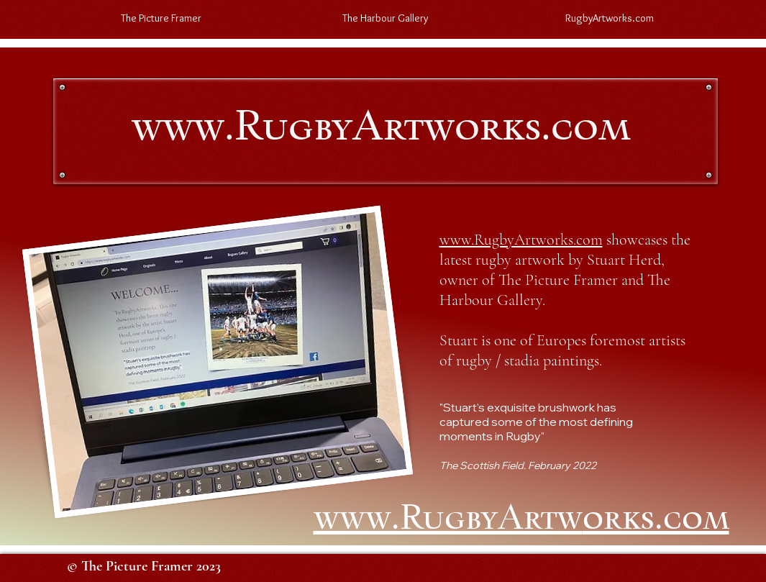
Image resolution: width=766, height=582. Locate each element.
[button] (385, 18)
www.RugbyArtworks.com (521, 239)
